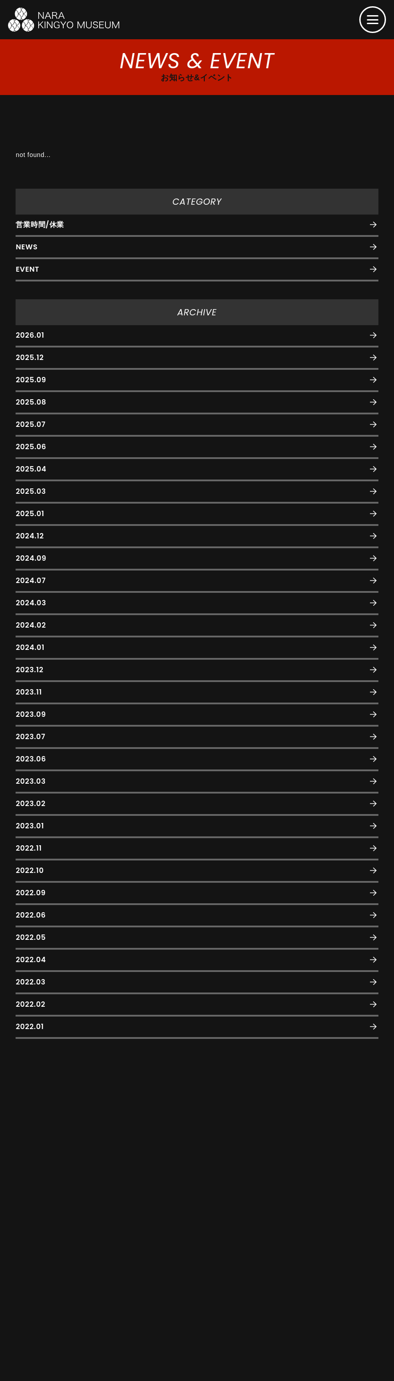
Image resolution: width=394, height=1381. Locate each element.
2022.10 (30, 870)
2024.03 (31, 603)
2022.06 (31, 915)
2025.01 (30, 514)
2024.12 (30, 536)
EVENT (27, 269)
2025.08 (31, 402)
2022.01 (30, 1026)
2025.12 (30, 357)
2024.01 (30, 647)
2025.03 (31, 491)
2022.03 (30, 982)
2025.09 (31, 380)
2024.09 (31, 558)
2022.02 (30, 1004)
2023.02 (30, 803)
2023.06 (31, 759)
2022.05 (31, 937)
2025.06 (31, 447)
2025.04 (31, 469)
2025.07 (30, 424)
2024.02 (31, 625)
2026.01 (30, 335)
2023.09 (31, 714)
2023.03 (30, 781)
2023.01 (30, 826)
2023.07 (30, 737)
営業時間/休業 (40, 224)
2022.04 (31, 960)
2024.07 (30, 580)
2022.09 (30, 893)
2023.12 (29, 670)
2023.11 (29, 692)
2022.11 (29, 848)
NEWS (26, 247)
